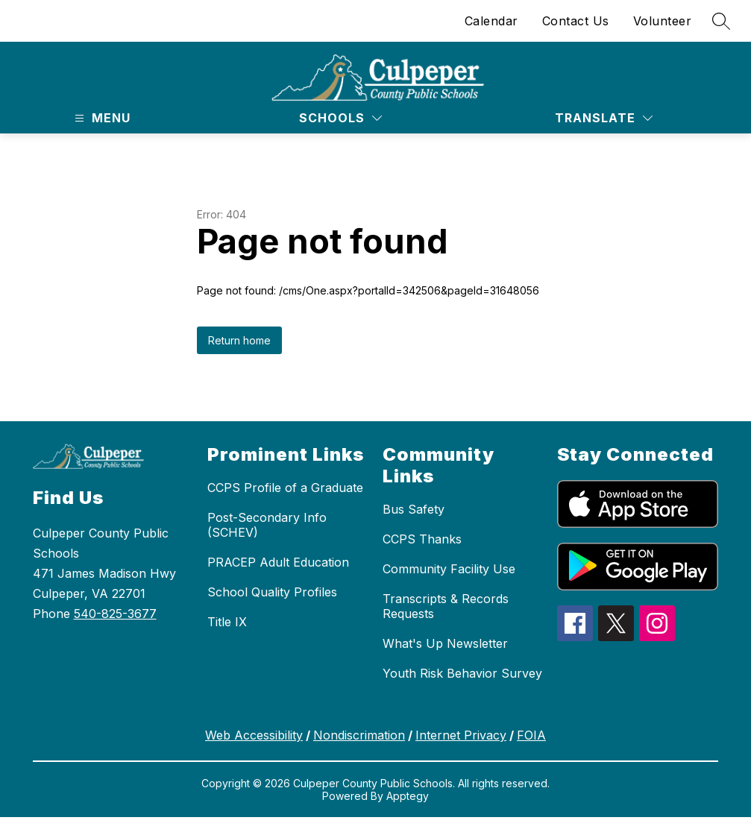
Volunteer (662, 20)
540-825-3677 (115, 613)
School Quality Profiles (272, 591)
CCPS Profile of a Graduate (285, 487)
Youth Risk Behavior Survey (462, 673)
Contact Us (575, 20)
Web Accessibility (254, 735)
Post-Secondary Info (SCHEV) (267, 525)
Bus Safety (413, 509)
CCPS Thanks (422, 539)
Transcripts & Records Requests (446, 606)
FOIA (531, 735)
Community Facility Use (449, 568)
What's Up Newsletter (445, 643)
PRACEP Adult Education (278, 562)
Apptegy (407, 796)
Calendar (491, 20)
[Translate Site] (603, 118)
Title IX (227, 621)
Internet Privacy (460, 735)
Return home (239, 340)
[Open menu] (101, 118)
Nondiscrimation (359, 735)
